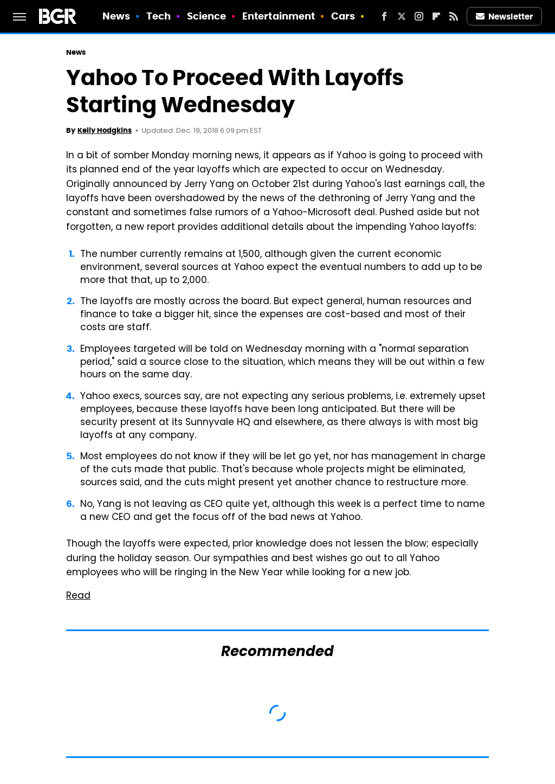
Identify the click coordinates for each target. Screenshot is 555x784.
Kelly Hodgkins (105, 130)
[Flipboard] (436, 16)
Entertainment (278, 16)
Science (207, 16)
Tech (158, 16)
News (116, 16)
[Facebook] (384, 16)
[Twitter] (401, 16)
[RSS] (453, 16)
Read (78, 596)
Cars (343, 16)
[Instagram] (419, 16)
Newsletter (504, 16)
